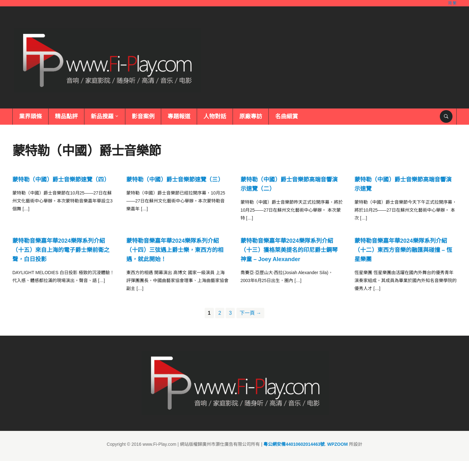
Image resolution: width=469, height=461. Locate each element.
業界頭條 (30, 116)
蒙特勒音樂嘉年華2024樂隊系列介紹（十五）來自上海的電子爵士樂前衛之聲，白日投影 (60, 250)
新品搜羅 (102, 116)
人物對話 (214, 116)
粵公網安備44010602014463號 (294, 444)
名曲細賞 (286, 116)
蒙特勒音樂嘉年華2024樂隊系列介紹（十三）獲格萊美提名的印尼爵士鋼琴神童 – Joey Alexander (289, 250)
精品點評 (66, 116)
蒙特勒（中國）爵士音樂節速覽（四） (60, 179)
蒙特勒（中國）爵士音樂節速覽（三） (174, 179)
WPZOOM (337, 444)
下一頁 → (250, 313)
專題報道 (179, 116)
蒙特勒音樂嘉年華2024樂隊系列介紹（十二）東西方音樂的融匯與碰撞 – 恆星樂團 (403, 250)
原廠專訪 (250, 116)
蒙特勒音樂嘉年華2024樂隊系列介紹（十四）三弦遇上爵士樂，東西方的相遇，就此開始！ (174, 250)
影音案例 (143, 116)
